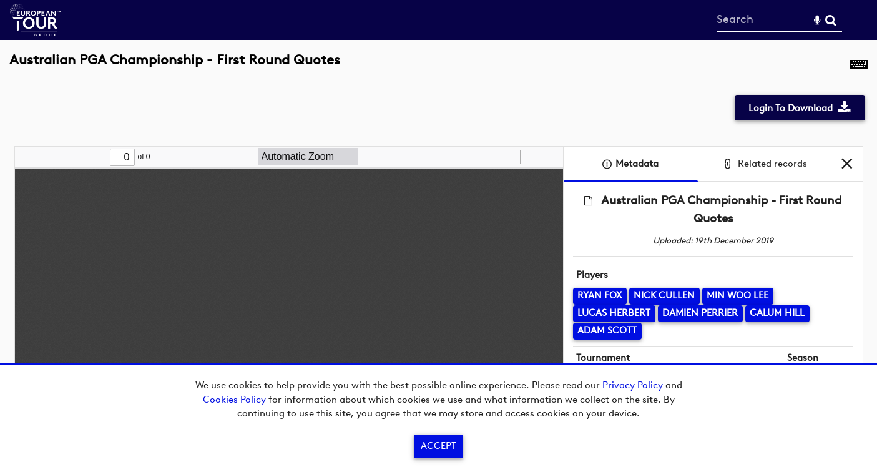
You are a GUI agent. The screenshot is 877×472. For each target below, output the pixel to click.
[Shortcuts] (859, 66)
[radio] (508, 156)
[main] (438, 239)
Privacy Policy (632, 385)
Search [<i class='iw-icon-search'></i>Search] (830, 19)
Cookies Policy (234, 399)
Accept (438, 445)
